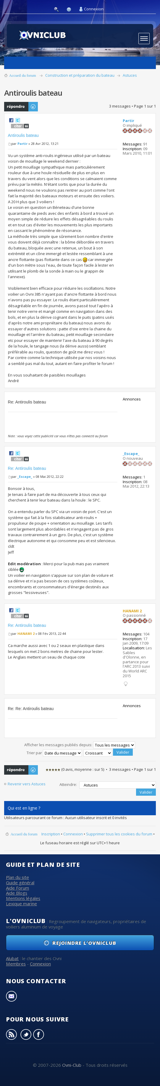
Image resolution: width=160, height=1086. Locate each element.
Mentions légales (23, 898)
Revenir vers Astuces (27, 784)
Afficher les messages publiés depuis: (79, 744)
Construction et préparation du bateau (79, 75)
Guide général (20, 882)
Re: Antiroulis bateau (27, 468)
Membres (16, 964)
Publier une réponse (21, 106)
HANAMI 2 (26, 633)
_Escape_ (24, 476)
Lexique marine (21, 903)
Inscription (50, 834)
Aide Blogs (16, 893)
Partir (22, 143)
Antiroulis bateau (23, 135)
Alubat (12, 958)
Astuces (130, 75)
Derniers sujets (148, 63)
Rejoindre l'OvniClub (84, 942)
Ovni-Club (71, 1065)
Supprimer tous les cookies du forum (119, 834)
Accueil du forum (22, 75)
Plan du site (17, 877)
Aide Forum (17, 888)
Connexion (94, 9)
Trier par (54, 752)
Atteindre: (68, 784)
